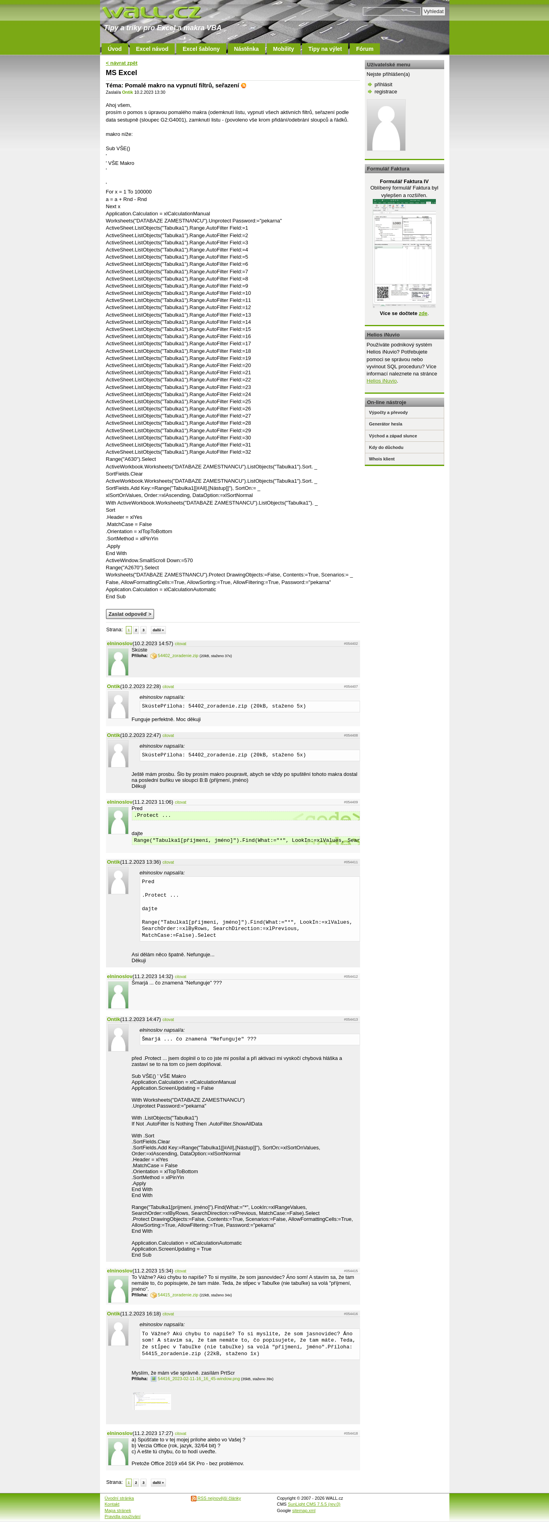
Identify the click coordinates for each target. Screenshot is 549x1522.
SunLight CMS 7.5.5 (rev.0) (314, 1504)
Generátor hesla (386, 424)
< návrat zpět (122, 63)
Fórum (365, 49)
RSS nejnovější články (216, 1498)
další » (158, 630)
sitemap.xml (304, 1510)
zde (423, 313)
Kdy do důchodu (386, 447)
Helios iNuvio (382, 381)
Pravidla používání (123, 1516)
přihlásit (384, 84)
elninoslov (120, 643)
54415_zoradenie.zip (174, 1294)
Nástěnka (246, 49)
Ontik (127, 92)
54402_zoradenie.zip (174, 655)
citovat (180, 644)
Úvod (115, 49)
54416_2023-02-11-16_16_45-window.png (195, 1378)
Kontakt (112, 1504)
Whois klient (382, 458)
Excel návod (152, 49)
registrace (386, 92)
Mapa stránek (118, 1510)
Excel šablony (201, 49)
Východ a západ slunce (393, 435)
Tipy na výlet (325, 49)
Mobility (283, 49)
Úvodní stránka (119, 1498)
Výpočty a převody (388, 412)
